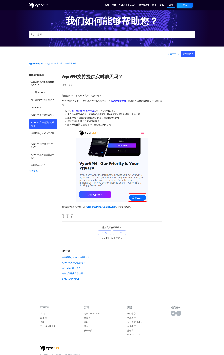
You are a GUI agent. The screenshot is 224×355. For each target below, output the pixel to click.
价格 (42, 322)
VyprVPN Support (36, 63)
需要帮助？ (188, 54)
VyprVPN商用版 (48, 326)
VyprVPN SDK (134, 334)
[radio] (104, 233)
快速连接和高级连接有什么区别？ (42, 83)
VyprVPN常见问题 (54, 63)
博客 (86, 322)
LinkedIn (71, 216)
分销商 (130, 330)
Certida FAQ (36, 107)
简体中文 (172, 54)
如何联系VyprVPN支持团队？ (42, 135)
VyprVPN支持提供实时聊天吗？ (42, 124)
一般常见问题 (71, 63)
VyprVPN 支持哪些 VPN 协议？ (42, 145)
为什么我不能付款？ (71, 268)
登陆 (171, 5)
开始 (185, 5)
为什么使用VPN (134, 322)
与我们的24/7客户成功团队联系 (101, 206)
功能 (42, 313)
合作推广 (131, 326)
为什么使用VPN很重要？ (42, 99)
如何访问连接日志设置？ (73, 273)
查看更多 (33, 171)
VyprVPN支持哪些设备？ (42, 114)
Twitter (67, 216)
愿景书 (87, 317)
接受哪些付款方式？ (40, 165)
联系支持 (131, 317)
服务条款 (88, 330)
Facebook (63, 216)
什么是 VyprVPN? (39, 92)
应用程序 (44, 317)
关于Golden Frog (92, 313)
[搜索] (112, 34)
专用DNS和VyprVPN (71, 278)
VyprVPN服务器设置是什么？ (42, 156)
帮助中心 (131, 313)
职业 (86, 326)
